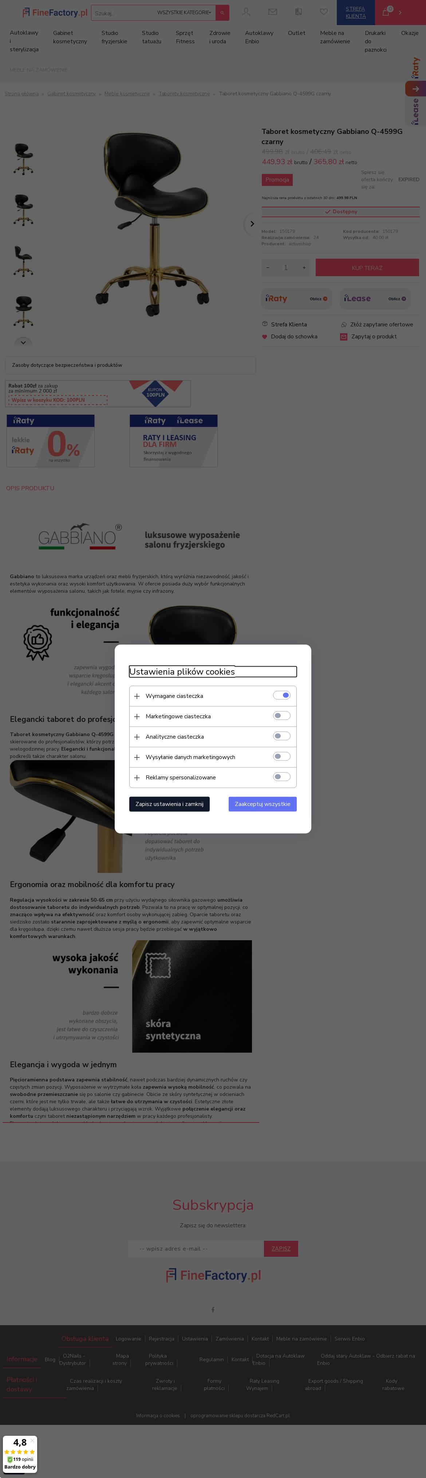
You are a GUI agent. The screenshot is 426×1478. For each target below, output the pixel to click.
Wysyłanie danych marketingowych (190, 757)
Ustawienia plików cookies (182, 672)
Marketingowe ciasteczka (178, 716)
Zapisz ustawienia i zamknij (169, 804)
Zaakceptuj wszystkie (263, 804)
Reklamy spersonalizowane (181, 778)
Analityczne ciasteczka (175, 737)
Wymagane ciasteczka (174, 696)
